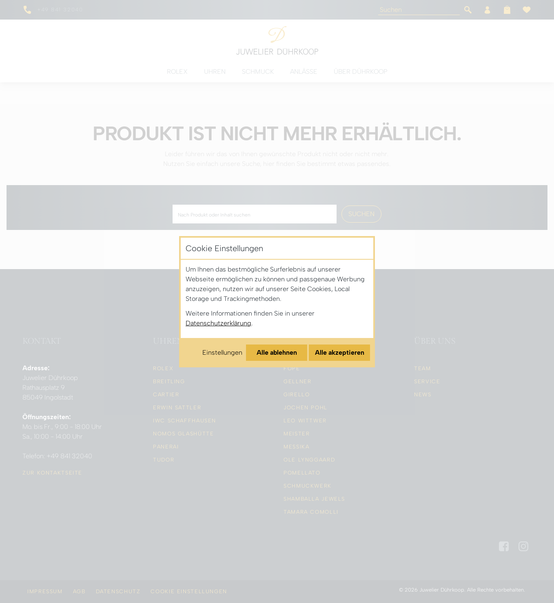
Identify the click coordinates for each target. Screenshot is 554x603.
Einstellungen (222, 352)
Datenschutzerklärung (218, 323)
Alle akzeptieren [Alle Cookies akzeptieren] (339, 352)
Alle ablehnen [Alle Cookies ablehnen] (277, 352)
